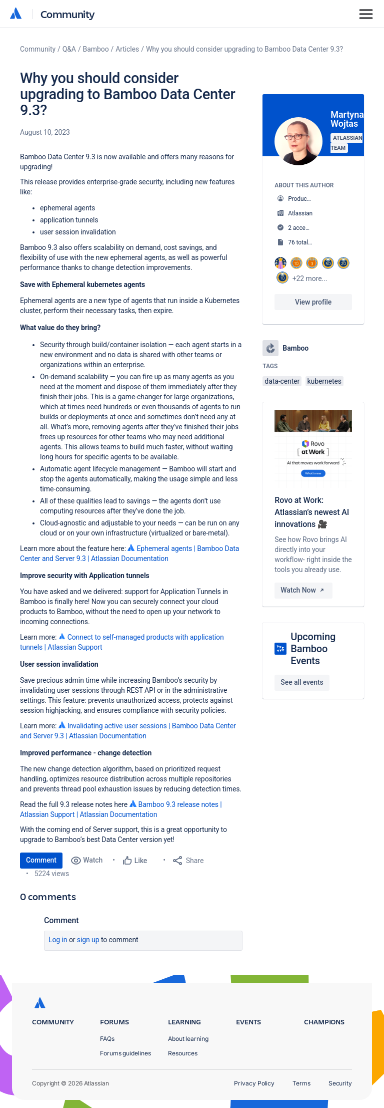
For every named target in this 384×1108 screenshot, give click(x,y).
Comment (41, 860)
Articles (127, 49)
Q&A (69, 49)
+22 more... (310, 278)
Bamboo (96, 49)
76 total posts (306, 242)
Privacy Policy (254, 1083)
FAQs (107, 1038)
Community (67, 14)
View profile (313, 302)
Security (340, 1083)
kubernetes (325, 381)
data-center (282, 381)
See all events (301, 682)
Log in (58, 940)
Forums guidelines (125, 1053)
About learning (188, 1038)
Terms (301, 1083)
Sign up (88, 940)
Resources (183, 1053)
